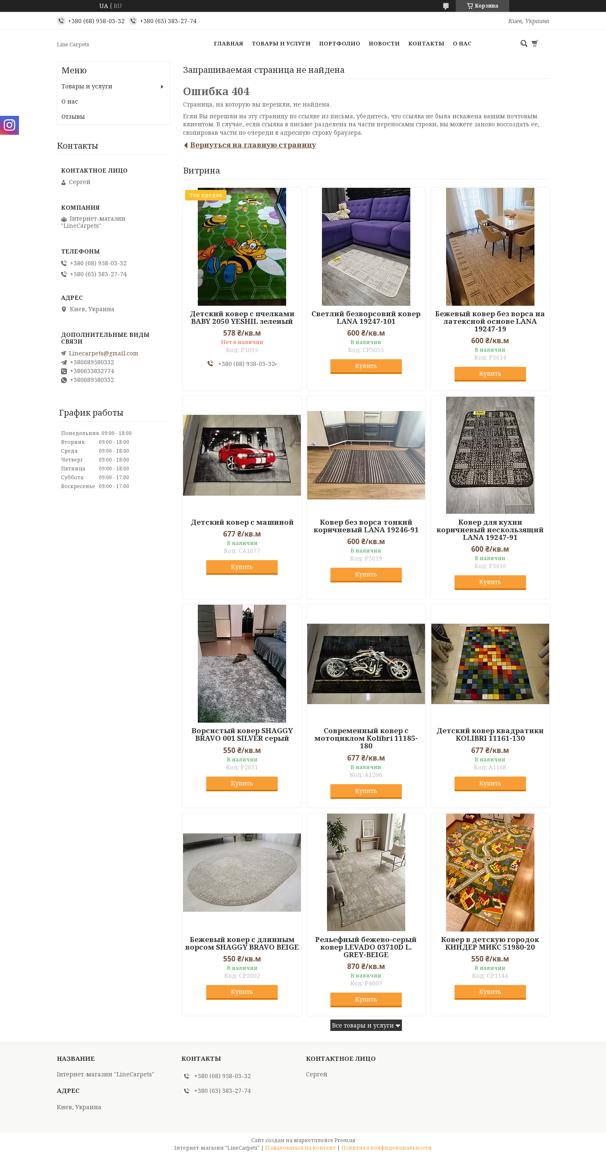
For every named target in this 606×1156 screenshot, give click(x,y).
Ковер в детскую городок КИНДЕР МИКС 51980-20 (490, 943)
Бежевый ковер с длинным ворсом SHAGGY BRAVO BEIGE (242, 943)
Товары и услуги (281, 43)
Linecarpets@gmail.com (103, 353)
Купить (366, 366)
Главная (228, 43)
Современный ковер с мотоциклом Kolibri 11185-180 (366, 738)
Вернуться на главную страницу (253, 145)
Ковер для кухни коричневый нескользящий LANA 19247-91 (490, 529)
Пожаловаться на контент (300, 1147)
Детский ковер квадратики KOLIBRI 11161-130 (490, 734)
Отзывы (73, 116)
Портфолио (339, 43)
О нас (462, 43)
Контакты (426, 43)
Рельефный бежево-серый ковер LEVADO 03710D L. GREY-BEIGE (366, 947)
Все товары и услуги (363, 1025)
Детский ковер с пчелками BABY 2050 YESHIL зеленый (242, 317)
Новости (384, 43)
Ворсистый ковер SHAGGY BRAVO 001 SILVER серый (242, 734)
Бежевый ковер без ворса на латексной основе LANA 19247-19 (490, 321)
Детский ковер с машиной (242, 522)
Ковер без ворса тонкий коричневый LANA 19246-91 (366, 526)
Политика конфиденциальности (386, 1147)
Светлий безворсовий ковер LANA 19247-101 (365, 317)
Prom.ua (345, 1140)
